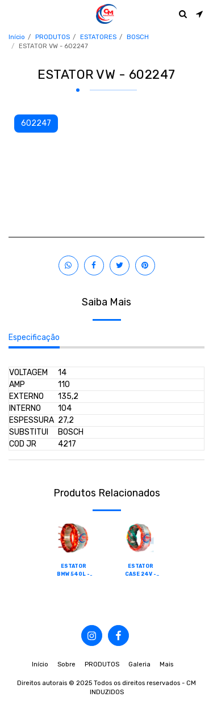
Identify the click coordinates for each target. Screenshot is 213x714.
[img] (73, 538)
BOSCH (138, 37)
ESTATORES (98, 37)
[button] (12, 13)
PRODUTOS (52, 37)
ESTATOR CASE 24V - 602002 (140, 570)
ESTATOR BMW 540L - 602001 (73, 570)
